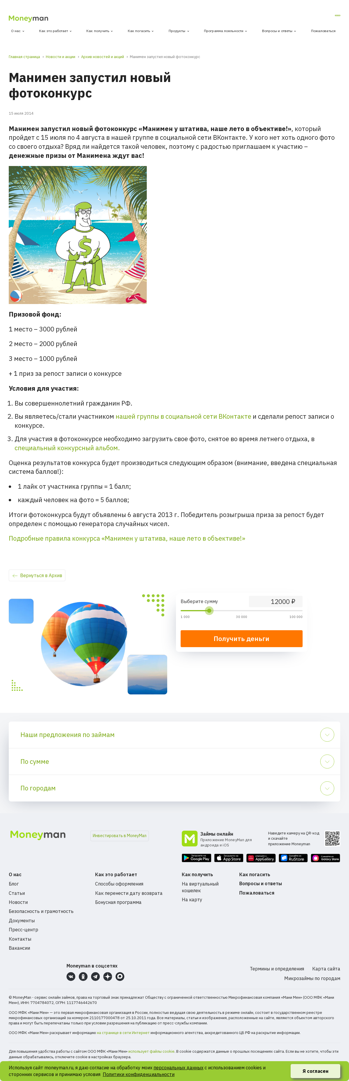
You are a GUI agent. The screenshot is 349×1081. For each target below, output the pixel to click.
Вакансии (19, 948)
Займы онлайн (216, 834)
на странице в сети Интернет (123, 1032)
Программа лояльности (223, 31)
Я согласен (316, 1071)
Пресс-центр (23, 929)
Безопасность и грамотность (41, 911)
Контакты (20, 939)
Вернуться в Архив (41, 575)
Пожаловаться (323, 31)
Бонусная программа (118, 902)
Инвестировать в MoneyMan (119, 835)
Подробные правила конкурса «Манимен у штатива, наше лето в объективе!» (127, 538)
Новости (18, 902)
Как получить (97, 31)
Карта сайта (326, 969)
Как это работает (53, 31)
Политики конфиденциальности (139, 1074)
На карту (192, 899)
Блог (14, 884)
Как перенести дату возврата (129, 893)
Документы (22, 920)
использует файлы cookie (151, 1051)
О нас (16, 31)
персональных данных (178, 1067)
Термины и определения (277, 969)
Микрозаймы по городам (312, 978)
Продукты (177, 31)
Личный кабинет (317, 17)
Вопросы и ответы (277, 31)
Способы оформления (119, 884)
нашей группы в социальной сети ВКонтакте (183, 416)
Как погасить (139, 31)
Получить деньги (241, 638)
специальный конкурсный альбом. (67, 447)
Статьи (17, 893)
